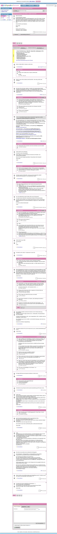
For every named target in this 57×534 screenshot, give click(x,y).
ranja (21, 171)
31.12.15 (23, 354)
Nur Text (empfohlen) (39, 523)
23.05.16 (28, 104)
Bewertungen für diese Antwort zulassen (22, 525)
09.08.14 (24, 304)
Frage (15, 10)
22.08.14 (44, 407)
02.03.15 (23, 383)
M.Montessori (40, 278)
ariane (41, 375)
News (8, 17)
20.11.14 (22, 358)
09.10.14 (23, 368)
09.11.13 (25, 108)
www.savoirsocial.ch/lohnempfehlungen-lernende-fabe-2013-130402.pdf (28, 132)
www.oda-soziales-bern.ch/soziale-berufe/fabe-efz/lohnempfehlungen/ (28, 129)
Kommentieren (19, 66)
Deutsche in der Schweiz (24, 217)
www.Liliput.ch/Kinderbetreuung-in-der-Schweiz (24, 60)
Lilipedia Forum (4, 11)
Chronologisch (39, 47)
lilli (20, 230)
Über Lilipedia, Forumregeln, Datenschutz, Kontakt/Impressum (28, 531)
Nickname (15, 508)
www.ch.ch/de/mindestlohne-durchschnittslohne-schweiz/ (26, 134)
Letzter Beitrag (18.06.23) (25, 34)
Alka (21, 295)
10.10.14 (25, 414)
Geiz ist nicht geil (23, 104)
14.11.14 (44, 447)
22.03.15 (24, 220)
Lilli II (42, 470)
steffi (21, 383)
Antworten (16, 34)
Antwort (41, 94)
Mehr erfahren (32, 1)
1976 (42, 323)
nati (19, 358)
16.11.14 (24, 365)
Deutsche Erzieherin (39, 207)
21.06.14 (23, 171)
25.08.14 (23, 230)
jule (42, 333)
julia (21, 354)
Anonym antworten (17, 506)
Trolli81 (21, 220)
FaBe (21, 75)
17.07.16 (30, 217)
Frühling (21, 300)
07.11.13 (44, 66)
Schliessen (38, 1)
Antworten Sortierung (32, 47)
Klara (42, 407)
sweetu (21, 365)
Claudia (21, 304)
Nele (42, 490)
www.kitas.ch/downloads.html (21, 127)
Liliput (41, 141)
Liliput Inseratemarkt (4, 10)
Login (37, 5)
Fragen (3, 16)
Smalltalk (3, 19)
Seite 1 (14, 43)
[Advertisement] (5, 38)
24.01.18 (24, 75)
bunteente (22, 414)
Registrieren (24, 506)
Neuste (42, 97)
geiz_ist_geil (40, 66)
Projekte (9, 19)
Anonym (41, 83)
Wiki (2, 17)
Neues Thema (31, 5)
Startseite (24, 5)
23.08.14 (23, 295)
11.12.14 (44, 490)
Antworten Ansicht (16, 47)
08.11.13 (44, 94)
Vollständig (23, 47)
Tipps (8, 16)
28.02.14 (44, 278)
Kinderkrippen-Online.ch (20, 138)
